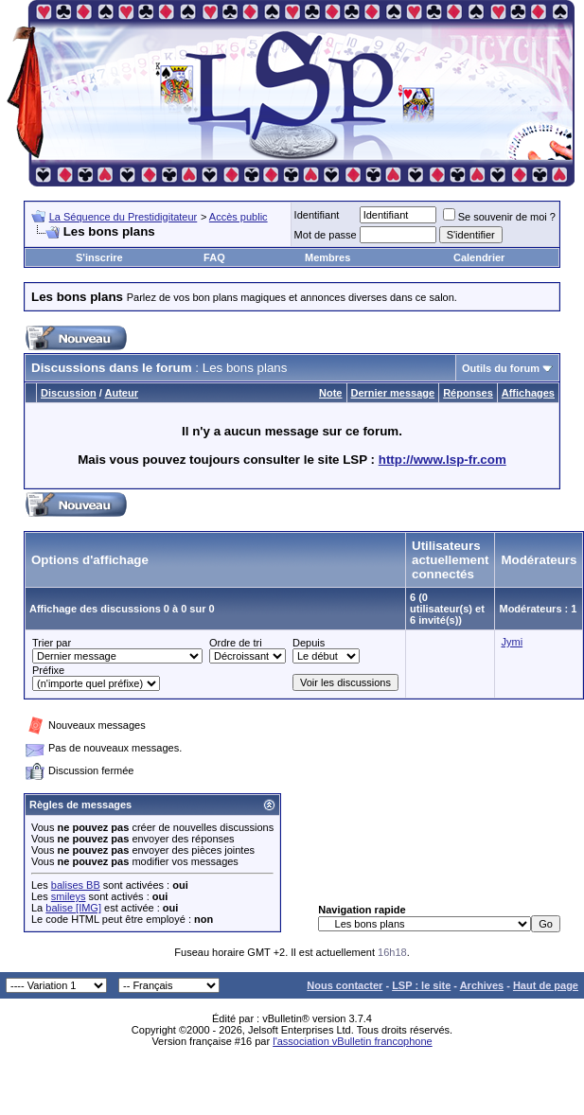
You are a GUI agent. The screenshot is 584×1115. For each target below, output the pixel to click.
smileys (68, 896)
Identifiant (317, 215)
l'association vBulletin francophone (352, 1041)
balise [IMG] (73, 907)
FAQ (214, 257)
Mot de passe (325, 234)
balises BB (75, 885)
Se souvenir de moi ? (499, 216)
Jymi (511, 641)
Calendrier (478, 257)
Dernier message (393, 392)
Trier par (51, 642)
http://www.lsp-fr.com (442, 459)
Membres (327, 257)
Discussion (69, 392)
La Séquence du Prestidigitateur (123, 216)
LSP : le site (421, 985)
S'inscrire (99, 257)
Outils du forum (501, 368)
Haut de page (545, 985)
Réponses (468, 392)
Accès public (238, 216)
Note (330, 392)
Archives (482, 985)
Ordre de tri (235, 642)
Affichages (528, 392)
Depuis (308, 642)
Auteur (121, 392)
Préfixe (48, 670)
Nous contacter (344, 985)
